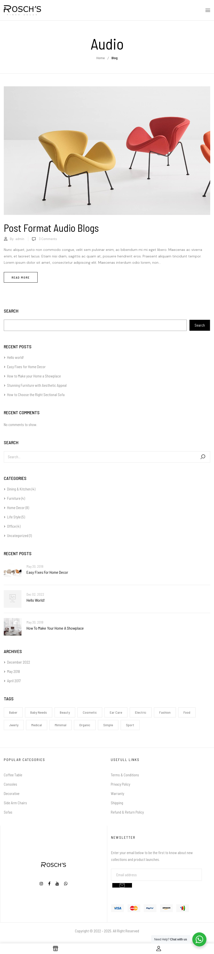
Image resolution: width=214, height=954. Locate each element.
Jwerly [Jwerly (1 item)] (13, 725)
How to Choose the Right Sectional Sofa (36, 394)
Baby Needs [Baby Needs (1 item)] (38, 712)
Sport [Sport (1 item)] (130, 725)
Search (11, 311)
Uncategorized (17, 535)
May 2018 (13, 671)
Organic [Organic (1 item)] (84, 725)
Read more (21, 277)
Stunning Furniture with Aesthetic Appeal (37, 385)
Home (100, 58)
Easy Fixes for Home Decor (26, 366)
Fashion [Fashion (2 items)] (165, 712)
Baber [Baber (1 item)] (13, 712)
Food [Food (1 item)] (186, 712)
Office (11, 526)
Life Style (14, 517)
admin (19, 239)
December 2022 (18, 662)
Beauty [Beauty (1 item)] (65, 712)
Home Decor (16, 507)
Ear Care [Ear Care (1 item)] (116, 712)
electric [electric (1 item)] (140, 712)
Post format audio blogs (51, 228)
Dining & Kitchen (19, 489)
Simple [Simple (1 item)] (108, 725)
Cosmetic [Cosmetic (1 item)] (90, 712)
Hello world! (15, 357)
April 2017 (14, 680)
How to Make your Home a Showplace (34, 376)
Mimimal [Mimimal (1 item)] (60, 725)
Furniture (13, 498)
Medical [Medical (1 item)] (36, 725)
